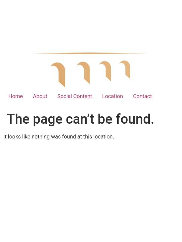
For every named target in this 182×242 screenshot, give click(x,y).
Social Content (74, 96)
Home (15, 96)
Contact (142, 96)
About (40, 96)
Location (112, 96)
